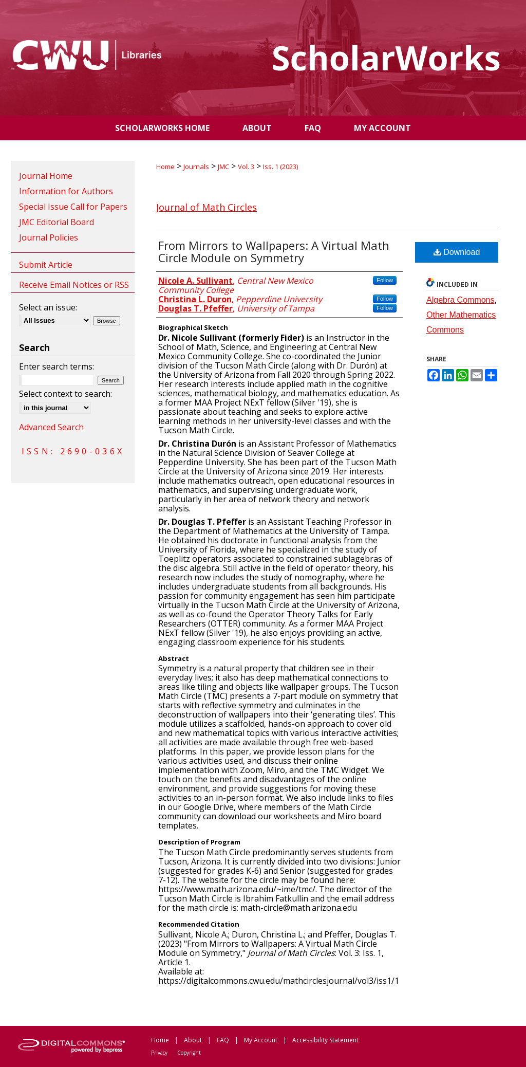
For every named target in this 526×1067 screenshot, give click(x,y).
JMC (223, 166)
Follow (385, 280)
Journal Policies (48, 237)
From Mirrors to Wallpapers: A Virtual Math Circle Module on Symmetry (273, 251)
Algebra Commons (460, 300)
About (193, 1040)
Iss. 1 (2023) (280, 166)
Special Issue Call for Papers (73, 206)
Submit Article (45, 264)
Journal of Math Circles (206, 207)
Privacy (159, 1052)
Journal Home (45, 175)
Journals (196, 166)
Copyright (189, 1052)
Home (165, 166)
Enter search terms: (56, 366)
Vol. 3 (246, 166)
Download (457, 252)
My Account (260, 1040)
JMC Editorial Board (56, 222)
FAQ (223, 1040)
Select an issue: (48, 307)
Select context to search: (65, 393)
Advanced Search (51, 427)
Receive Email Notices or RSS (74, 284)
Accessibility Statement (325, 1040)
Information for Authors (66, 191)
